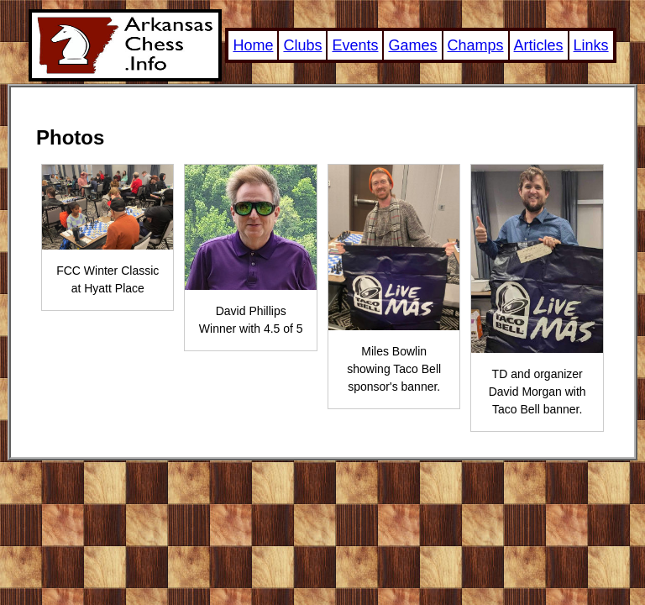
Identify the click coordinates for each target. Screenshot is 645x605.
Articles (539, 45)
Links (591, 45)
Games (412, 45)
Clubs (302, 45)
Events (355, 45)
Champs (476, 45)
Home (253, 45)
